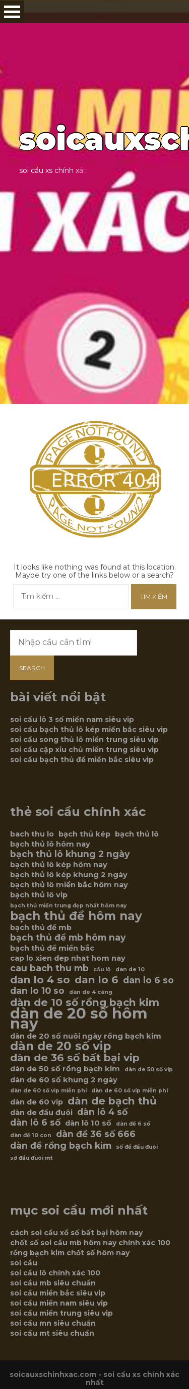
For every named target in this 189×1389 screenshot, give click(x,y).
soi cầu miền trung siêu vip (61, 1313)
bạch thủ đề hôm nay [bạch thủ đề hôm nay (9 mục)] (76, 916)
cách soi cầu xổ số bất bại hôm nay (76, 1232)
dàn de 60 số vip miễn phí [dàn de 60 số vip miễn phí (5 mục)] (48, 1090)
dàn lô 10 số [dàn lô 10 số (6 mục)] (88, 1123)
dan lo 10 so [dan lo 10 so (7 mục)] (37, 991)
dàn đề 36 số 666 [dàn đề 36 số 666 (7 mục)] (96, 1134)
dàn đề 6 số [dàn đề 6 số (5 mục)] (133, 1124)
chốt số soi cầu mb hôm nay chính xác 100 (90, 1242)
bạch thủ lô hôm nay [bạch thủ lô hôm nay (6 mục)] (50, 844)
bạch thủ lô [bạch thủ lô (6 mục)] (137, 834)
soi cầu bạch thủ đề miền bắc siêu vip (82, 759)
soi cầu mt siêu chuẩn (52, 1333)
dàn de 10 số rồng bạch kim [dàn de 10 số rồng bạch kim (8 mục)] (84, 1002)
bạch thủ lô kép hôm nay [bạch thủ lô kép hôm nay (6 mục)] (58, 864)
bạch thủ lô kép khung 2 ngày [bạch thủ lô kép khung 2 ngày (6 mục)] (69, 874)
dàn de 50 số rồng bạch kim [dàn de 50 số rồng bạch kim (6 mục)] (65, 1068)
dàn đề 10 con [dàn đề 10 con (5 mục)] (30, 1135)
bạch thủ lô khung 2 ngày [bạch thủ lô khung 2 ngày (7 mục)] (70, 854)
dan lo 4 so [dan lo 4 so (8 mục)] (40, 980)
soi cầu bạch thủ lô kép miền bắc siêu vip (89, 729)
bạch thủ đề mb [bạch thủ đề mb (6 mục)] (41, 927)
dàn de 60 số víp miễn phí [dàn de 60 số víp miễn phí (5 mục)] (129, 1090)
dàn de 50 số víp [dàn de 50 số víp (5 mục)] (148, 1069)
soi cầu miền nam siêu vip (59, 1303)
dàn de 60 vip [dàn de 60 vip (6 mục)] (36, 1101)
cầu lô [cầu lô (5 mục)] (102, 969)
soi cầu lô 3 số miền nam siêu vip (72, 719)
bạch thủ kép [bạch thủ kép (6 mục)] (84, 834)
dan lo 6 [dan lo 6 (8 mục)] (96, 980)
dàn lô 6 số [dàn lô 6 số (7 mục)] (35, 1123)
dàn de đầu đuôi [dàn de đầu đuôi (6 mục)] (41, 1112)
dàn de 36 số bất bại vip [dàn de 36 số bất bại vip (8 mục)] (75, 1058)
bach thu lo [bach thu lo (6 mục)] (32, 834)
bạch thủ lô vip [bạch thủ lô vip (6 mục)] (39, 894)
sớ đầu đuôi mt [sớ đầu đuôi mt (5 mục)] (31, 1158)
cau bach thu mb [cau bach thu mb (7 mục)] (49, 968)
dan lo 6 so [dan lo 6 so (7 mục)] (148, 980)
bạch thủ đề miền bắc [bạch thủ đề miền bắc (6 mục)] (52, 948)
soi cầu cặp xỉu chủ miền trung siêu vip (84, 749)
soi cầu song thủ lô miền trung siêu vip (84, 739)
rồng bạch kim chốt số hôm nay (70, 1252)
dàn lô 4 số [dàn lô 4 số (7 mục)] (102, 1112)
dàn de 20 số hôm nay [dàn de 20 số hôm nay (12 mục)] (79, 1018)
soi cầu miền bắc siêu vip (57, 1293)
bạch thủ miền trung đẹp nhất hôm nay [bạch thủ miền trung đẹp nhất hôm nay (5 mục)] (68, 905)
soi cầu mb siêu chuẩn (53, 1282)
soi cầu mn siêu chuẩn (53, 1323)
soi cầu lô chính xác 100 (55, 1272)
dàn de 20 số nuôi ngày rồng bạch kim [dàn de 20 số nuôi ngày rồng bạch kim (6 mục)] (85, 1036)
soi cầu (23, 1262)
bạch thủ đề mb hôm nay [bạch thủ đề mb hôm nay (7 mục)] (67, 938)
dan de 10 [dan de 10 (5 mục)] (130, 969)
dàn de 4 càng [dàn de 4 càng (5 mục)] (90, 992)
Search (32, 668)
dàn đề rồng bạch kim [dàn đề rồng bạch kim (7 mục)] (60, 1146)
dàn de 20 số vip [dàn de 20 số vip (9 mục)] (60, 1046)
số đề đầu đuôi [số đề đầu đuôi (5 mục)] (137, 1147)
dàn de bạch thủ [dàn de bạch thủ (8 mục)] (112, 1101)
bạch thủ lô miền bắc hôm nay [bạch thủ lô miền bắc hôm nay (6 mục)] (69, 884)
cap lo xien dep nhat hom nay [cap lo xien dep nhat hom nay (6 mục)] (67, 958)
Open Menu (12, 12)
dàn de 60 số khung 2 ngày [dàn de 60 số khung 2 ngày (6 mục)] (63, 1079)
